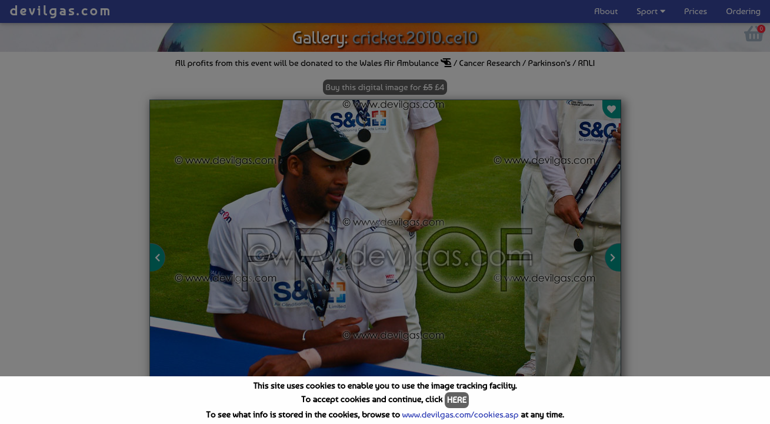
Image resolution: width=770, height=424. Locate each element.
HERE (456, 400)
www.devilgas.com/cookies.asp (460, 414)
